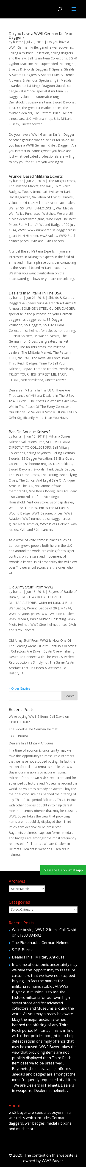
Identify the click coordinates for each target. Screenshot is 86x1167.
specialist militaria (50, 91)
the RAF (46, 186)
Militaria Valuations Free (26, 442)
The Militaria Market (24, 186)
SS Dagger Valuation (37, 458)
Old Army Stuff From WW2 (31, 587)
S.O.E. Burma (18, 736)
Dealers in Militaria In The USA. (35, 293)
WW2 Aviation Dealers (58, 613)
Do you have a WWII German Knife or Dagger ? (41, 35)
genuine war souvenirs (56, 47)
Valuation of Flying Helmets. (52, 197)
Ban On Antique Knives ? (29, 431)
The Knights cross (61, 181)
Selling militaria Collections (47, 58)
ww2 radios (48, 235)
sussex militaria (39, 102)
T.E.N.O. (14, 108)
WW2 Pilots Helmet (54, 524)
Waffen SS (16, 208)
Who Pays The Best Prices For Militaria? (38, 508)
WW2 (22, 230)
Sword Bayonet (64, 102)
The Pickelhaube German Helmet (33, 729)
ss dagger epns (33, 319)
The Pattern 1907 (47, 113)
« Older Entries (19, 688)
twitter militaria (60, 191)
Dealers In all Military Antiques (31, 743)
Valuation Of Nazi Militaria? (29, 202)
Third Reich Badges (23, 363)
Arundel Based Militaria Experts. (36, 176)
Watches (48, 213)
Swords (38, 469)
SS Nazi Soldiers (21, 336)
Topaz (26, 191)
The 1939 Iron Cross (24, 475)
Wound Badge (19, 513)
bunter (18, 42)
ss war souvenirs (46, 336)
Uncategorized (31, 124)
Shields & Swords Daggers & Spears (35, 69)
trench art (40, 191)
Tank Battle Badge (60, 469)
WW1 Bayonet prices (47, 513)
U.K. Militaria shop (39, 118)
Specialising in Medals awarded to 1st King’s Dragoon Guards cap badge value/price (40, 86)
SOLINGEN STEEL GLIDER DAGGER (48, 308)
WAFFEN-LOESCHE (40, 208)
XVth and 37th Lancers (47, 241)
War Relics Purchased (25, 213)
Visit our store (37, 502)
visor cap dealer (62, 202)
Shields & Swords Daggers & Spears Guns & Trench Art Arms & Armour (42, 74)
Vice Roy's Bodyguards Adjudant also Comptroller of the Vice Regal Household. (43, 496)
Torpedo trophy (45, 369)
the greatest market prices (41, 108)
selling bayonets (39, 453)
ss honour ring (64, 330)
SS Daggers (33, 325)
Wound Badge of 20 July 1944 (49, 608)
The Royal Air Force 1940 (50, 358)
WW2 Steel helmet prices (49, 624)
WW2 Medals (18, 619)
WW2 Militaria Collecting (48, 619)
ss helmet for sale (38, 330)
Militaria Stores (59, 436)
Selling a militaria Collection (29, 53)
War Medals (65, 208)
